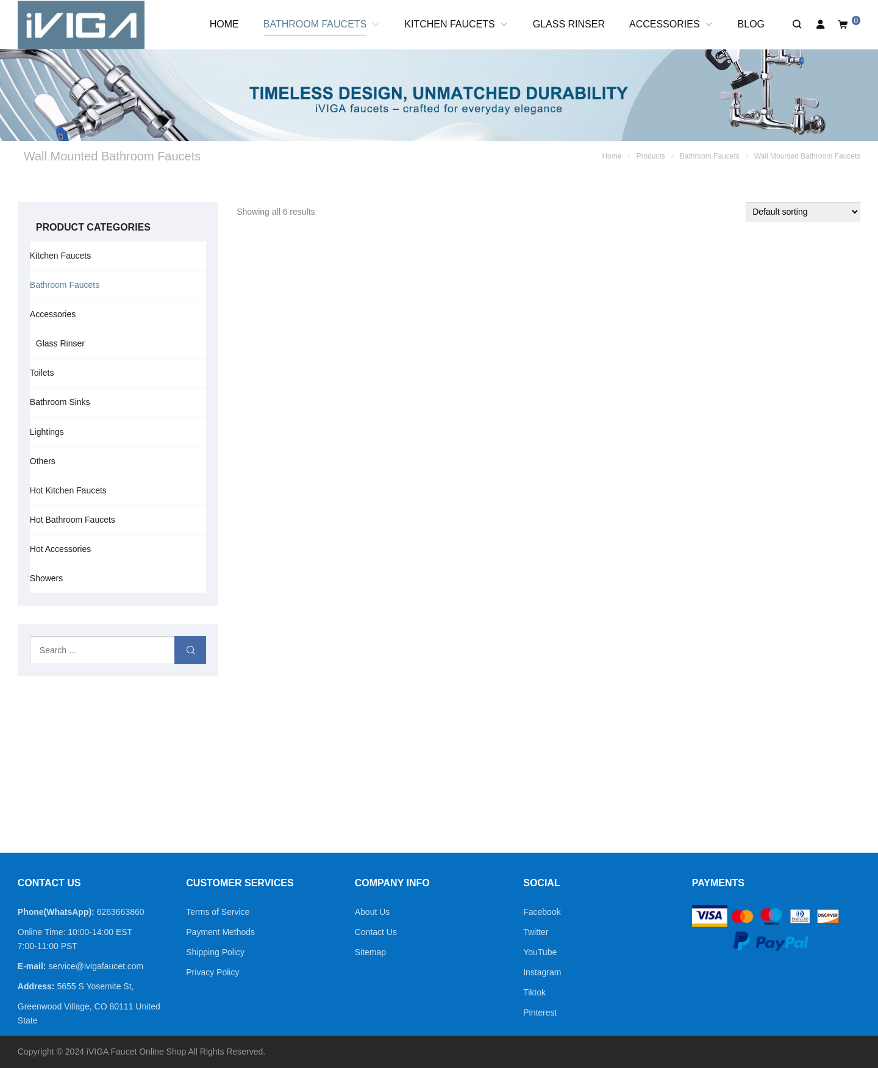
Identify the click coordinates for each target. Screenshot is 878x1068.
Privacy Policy (212, 972)
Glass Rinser (60, 343)
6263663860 (121, 912)
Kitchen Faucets (60, 255)
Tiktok (534, 992)
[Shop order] (803, 211)
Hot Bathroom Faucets (72, 520)
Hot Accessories (60, 549)
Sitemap (370, 952)
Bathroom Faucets (64, 285)
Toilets (42, 373)
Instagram (542, 972)
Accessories (53, 314)
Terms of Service (217, 912)
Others (42, 461)
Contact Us (376, 932)
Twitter (535, 932)
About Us (372, 912)
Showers (46, 578)
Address (35, 986)
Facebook (541, 912)
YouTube (540, 952)
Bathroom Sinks (60, 402)
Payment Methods (220, 932)
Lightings (47, 432)
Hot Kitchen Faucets (68, 490)
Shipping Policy (215, 952)
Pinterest (540, 1012)
